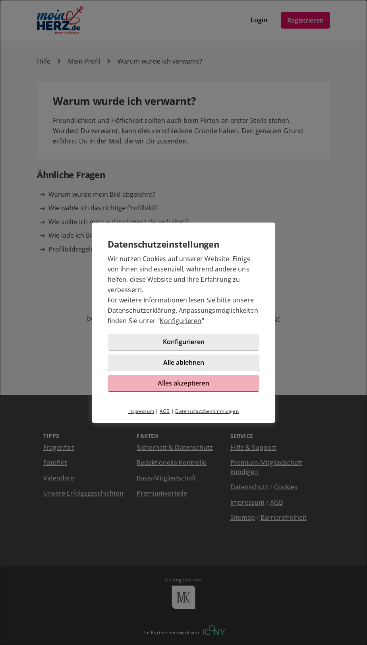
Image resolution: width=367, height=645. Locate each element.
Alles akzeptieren (183, 383)
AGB (165, 411)
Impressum (141, 411)
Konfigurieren (180, 320)
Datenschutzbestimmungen (207, 411)
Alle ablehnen (183, 362)
